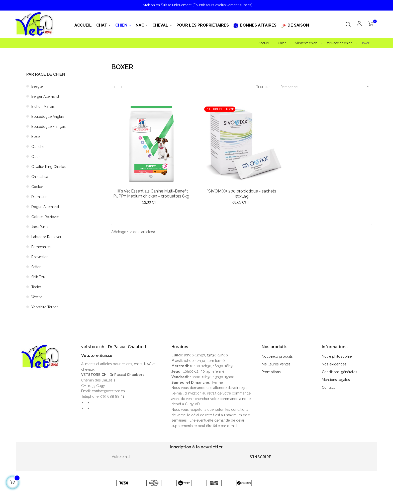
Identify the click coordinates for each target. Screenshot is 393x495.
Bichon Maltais (43, 107)
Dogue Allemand (45, 207)
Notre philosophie (337, 356)
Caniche (37, 147)
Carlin (36, 157)
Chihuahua (39, 177)
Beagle (37, 86)
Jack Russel (40, 227)
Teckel (36, 287)
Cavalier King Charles (48, 167)
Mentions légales (336, 380)
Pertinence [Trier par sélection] (326, 86)
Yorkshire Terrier (44, 307)
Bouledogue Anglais (47, 117)
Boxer (36, 137)
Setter (36, 267)
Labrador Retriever (46, 237)
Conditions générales (339, 372)
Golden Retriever (45, 217)
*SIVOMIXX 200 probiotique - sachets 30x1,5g (241, 194)
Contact (328, 387)
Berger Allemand (45, 96)
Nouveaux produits (277, 356)
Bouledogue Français (48, 127)
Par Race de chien (45, 74)
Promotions (271, 372)
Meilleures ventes (276, 364)
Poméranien (41, 247)
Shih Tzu (38, 277)
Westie (36, 297)
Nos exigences (334, 364)
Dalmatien (39, 197)
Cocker (37, 187)
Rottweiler (39, 257)
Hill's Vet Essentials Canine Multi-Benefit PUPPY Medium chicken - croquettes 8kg (151, 194)
